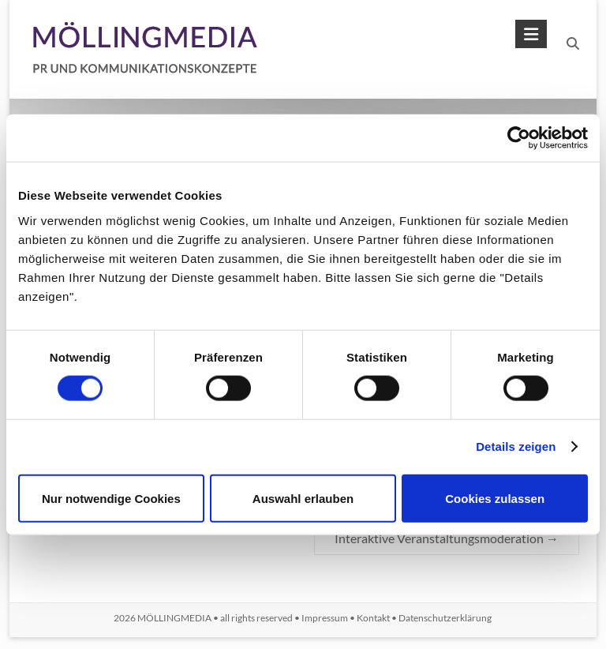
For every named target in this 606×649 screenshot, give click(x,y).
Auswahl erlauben (303, 498)
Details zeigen (516, 446)
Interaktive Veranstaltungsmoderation (447, 538)
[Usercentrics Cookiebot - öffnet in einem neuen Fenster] (519, 138)
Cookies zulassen (494, 498)
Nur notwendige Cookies (111, 498)
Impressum (324, 618)
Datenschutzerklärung (445, 618)
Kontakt (373, 618)
